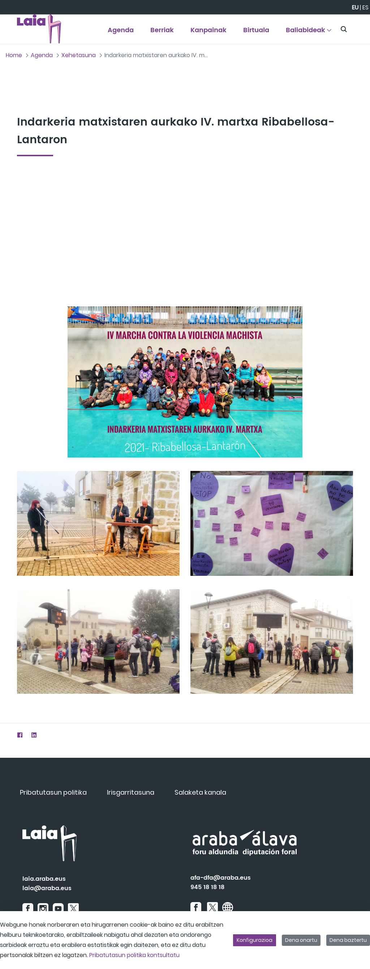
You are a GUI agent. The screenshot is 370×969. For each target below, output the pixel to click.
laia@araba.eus (47, 888)
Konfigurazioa (254, 940)
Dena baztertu (348, 940)
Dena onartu (301, 940)
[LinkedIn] (33, 734)
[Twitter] (5, 734)
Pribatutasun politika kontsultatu (134, 955)
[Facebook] (19, 734)
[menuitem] (121, 32)
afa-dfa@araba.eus (220, 878)
